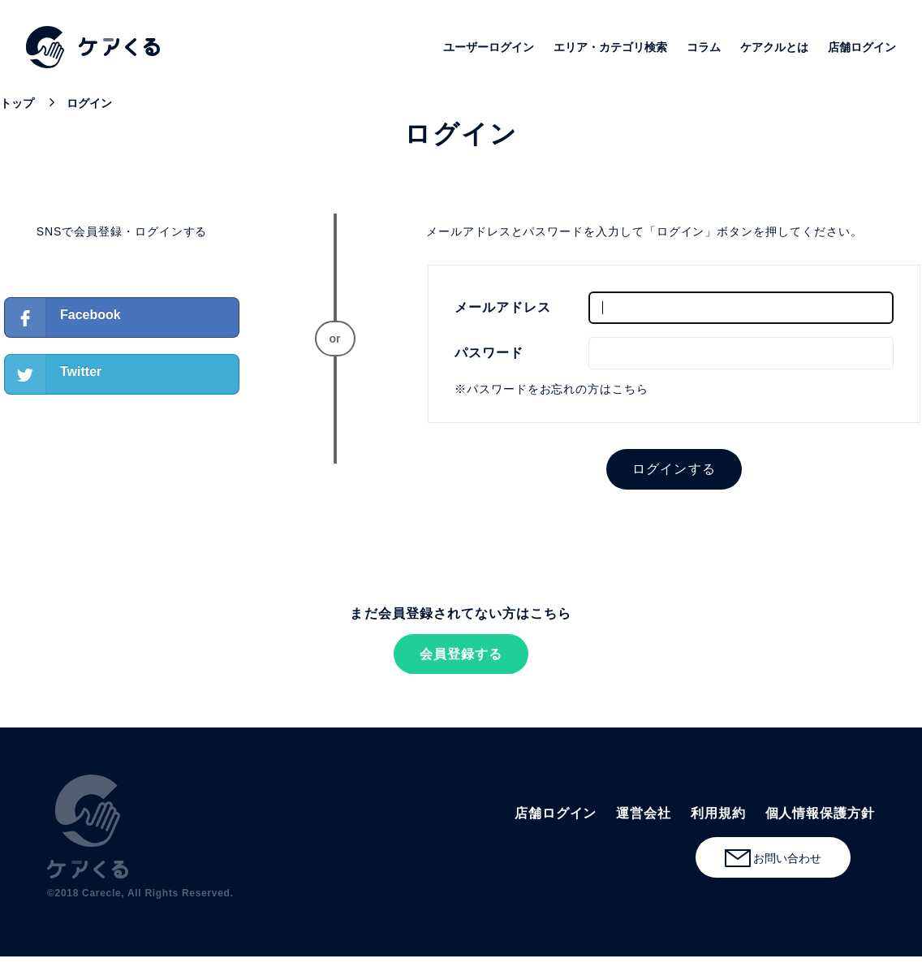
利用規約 (718, 813)
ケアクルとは (774, 47)
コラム (704, 47)
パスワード (489, 353)
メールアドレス (503, 307)
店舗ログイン (862, 47)
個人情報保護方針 (820, 813)
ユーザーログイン (488, 47)
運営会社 (643, 813)
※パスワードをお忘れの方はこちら (551, 388)
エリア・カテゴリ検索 (610, 47)
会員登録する (461, 654)
